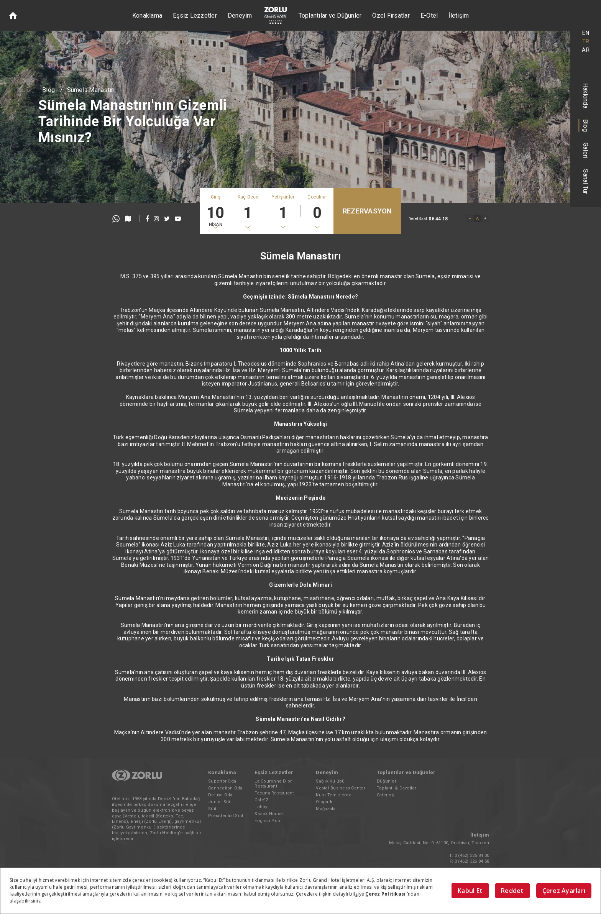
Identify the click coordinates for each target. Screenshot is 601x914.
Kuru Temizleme (333, 795)
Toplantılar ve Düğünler (330, 15)
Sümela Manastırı (91, 90)
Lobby (261, 806)
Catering (385, 795)
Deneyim (240, 15)
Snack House (269, 813)
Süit (212, 808)
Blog (586, 125)
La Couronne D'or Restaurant (273, 784)
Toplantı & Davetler (397, 788)
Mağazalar (326, 808)
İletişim (458, 15)
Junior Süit (220, 801)
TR (586, 41)
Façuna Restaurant (274, 793)
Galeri (586, 151)
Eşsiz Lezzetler (195, 15)
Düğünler (386, 781)
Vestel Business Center (340, 788)
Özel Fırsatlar (391, 15)
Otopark (324, 801)
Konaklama (147, 15)
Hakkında (586, 95)
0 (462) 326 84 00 (472, 855)
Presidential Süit (225, 815)
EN (585, 33)
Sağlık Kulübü (330, 781)
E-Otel (429, 15)
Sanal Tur (586, 181)
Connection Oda (225, 788)
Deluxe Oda (220, 795)
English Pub (267, 820)
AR (586, 50)
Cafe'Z (261, 799)
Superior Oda (222, 781)
